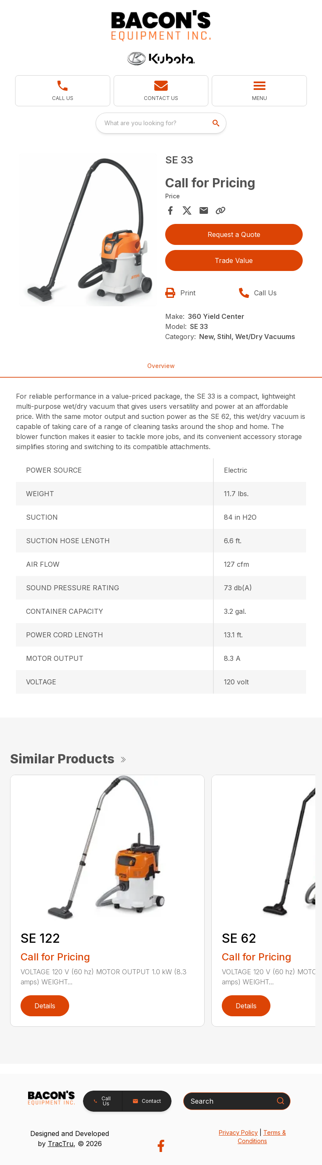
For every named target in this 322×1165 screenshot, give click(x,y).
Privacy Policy (238, 1132)
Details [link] (44, 1006)
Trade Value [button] (234, 260)
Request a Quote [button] (234, 234)
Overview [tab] (161, 365)
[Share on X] (187, 210)
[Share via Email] (204, 210)
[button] (161, 90)
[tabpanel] (88, 231)
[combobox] (161, 123)
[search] (217, 123)
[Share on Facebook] (170, 210)
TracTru (60, 1143)
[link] (62, 90)
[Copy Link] (221, 210)
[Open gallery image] (88, 230)
